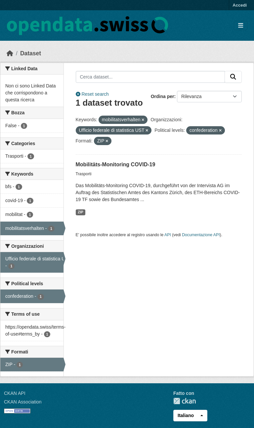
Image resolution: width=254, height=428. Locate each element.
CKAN (184, 401)
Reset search (92, 94)
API (167, 235)
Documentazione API (201, 235)
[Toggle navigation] (240, 25)
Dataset (30, 53)
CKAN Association (23, 401)
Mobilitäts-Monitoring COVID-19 (115, 164)
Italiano (186, 415)
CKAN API (14, 393)
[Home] (10, 53)
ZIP (80, 212)
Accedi (240, 5)
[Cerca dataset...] (150, 77)
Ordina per (162, 96)
